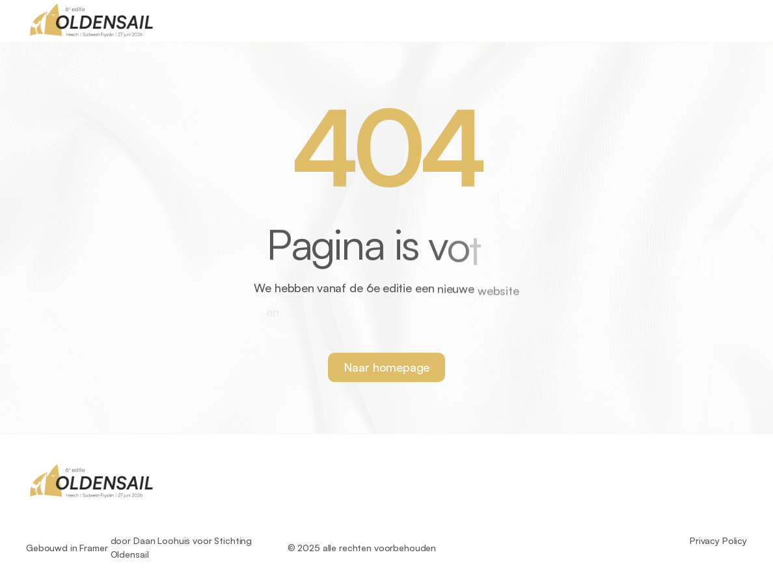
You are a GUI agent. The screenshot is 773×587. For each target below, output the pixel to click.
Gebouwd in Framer (67, 547)
